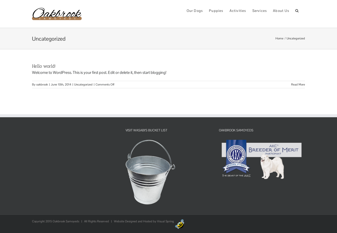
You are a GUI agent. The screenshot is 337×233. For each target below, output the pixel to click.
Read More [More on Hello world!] (298, 85)
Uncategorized (83, 85)
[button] (297, 10)
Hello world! (44, 66)
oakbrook (42, 85)
